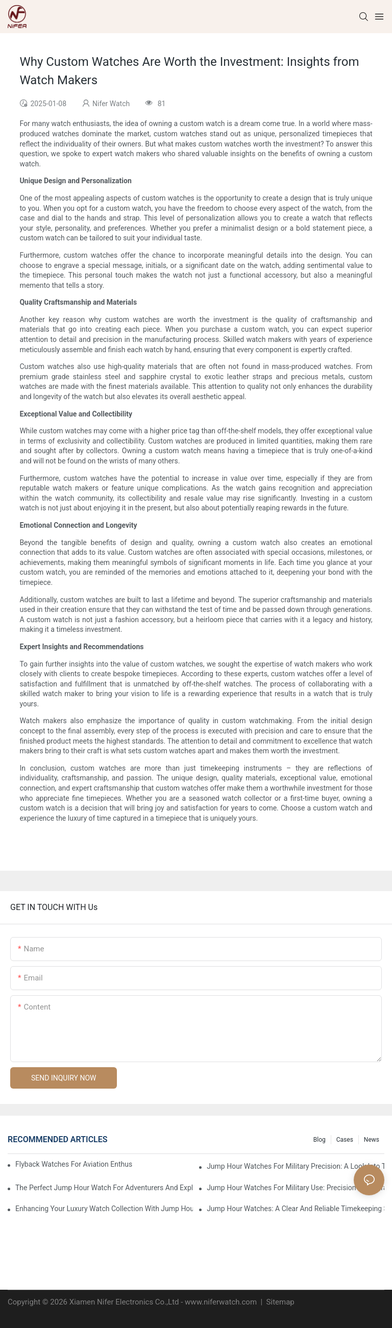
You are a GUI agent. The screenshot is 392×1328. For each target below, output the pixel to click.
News (371, 1139)
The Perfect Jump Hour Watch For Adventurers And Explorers (104, 1188)
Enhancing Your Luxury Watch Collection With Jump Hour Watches (104, 1208)
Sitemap (279, 1302)
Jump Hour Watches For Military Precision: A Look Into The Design (295, 1166)
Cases (344, 1139)
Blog (319, 1139)
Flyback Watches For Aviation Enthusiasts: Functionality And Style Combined (74, 1164)
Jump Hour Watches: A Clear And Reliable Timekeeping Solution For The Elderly (295, 1208)
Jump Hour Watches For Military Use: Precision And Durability (295, 1188)
